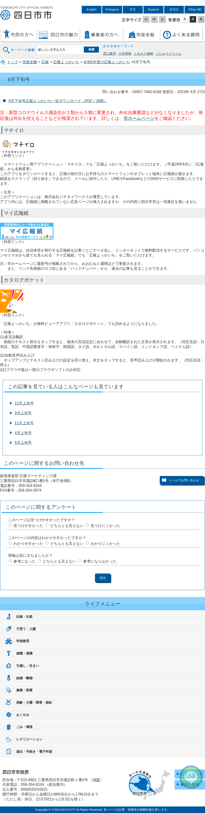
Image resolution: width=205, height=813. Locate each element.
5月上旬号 (23, 443)
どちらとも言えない (67, 526)
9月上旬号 (23, 413)
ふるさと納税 (143, 53)
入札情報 (124, 53)
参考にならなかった (100, 561)
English (92, 9)
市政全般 (29, 62)
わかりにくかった (105, 544)
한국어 (174, 9)
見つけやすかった (28, 526)
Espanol (153, 9)
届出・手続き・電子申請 (34, 751)
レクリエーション (29, 739)
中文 (133, 9)
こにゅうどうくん (169, 53)
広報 (45, 62)
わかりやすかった (28, 544)
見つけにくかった (105, 526)
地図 (96, 780)
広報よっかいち (66, 62)
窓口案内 (109, 53)
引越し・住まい (27, 666)
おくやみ (22, 715)
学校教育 (22, 641)
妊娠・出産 (24, 616)
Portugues (112, 9)
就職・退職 (24, 653)
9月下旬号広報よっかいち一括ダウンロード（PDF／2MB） (58, 101)
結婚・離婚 (24, 678)
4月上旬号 (23, 433)
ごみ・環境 (24, 727)
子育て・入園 (26, 629)
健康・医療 (24, 690)
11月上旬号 (24, 423)
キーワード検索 (19, 47)
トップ (12, 62)
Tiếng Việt (194, 9)
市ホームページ (139, 118)
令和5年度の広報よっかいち (106, 62)
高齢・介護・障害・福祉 (34, 702)
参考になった (24, 561)
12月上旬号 (24, 403)
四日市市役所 (26, 13)
